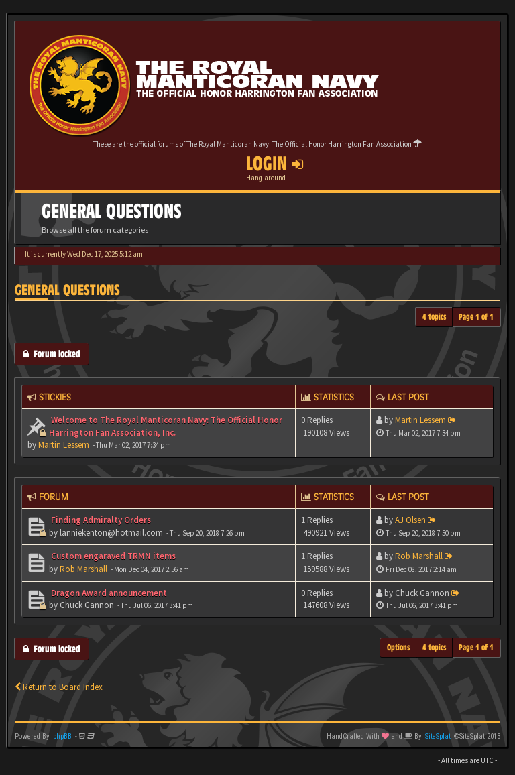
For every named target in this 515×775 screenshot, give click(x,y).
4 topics (434, 317)
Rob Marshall (83, 569)
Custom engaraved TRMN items (112, 556)
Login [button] (274, 163)
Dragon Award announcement (108, 593)
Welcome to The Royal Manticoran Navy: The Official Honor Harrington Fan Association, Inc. (165, 426)
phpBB (62, 736)
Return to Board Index (59, 687)
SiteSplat (438, 736)
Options (398, 647)
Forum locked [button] (51, 353)
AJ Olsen (410, 520)
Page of (476, 317)
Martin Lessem (63, 445)
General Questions (67, 290)
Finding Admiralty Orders (100, 520)
